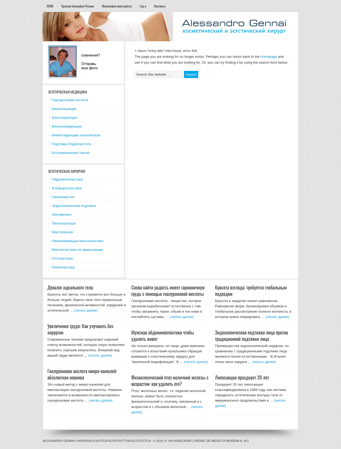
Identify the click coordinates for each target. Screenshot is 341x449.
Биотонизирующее (67, 126)
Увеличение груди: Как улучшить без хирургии (80, 329)
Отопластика (62, 258)
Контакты (159, 6)
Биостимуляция (64, 118)
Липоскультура (64, 223)
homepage (269, 57)
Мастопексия (62, 232)
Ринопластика (63, 267)
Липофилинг (62, 215)
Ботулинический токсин (71, 153)
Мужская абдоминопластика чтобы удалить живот (162, 335)
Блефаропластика (66, 188)
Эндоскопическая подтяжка (74, 206)
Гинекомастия (63, 197)
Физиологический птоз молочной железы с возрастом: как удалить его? (169, 380)
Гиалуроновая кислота (70, 100)
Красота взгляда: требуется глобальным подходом (251, 290)
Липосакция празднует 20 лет (242, 377)
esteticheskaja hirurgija (170, 26)
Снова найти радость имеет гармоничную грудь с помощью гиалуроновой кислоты (168, 290)
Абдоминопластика (67, 179)
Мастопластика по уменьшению (77, 250)
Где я (143, 6)
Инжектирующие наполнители (76, 135)
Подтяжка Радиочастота (71, 144)
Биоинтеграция (64, 109)
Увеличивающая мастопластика (77, 241)
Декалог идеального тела (70, 287)
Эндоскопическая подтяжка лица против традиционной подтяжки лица (251, 335)
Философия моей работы (117, 6)
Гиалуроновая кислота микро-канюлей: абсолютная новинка (82, 374)
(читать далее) (86, 310)
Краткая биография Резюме (78, 6)
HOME (50, 6)
